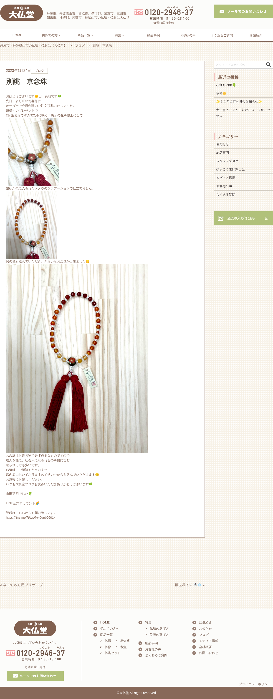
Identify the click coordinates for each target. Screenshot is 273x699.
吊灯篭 (125, 641)
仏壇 (108, 641)
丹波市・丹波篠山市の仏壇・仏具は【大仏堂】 (33, 45)
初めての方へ (51, 35)
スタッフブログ (227, 160)
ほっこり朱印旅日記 (230, 169)
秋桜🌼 (221, 93)
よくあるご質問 (222, 35)
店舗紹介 (256, 35)
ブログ (204, 634)
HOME (17, 35)
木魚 (123, 647)
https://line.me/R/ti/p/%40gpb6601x (30, 517)
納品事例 (153, 35)
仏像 (108, 647)
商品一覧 (106, 634)
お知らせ (222, 144)
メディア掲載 (225, 177)
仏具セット (113, 653)
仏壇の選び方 (159, 628)
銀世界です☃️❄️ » (190, 584)
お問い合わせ (208, 653)
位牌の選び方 (159, 634)
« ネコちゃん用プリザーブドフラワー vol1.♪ (37, 584)
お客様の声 (188, 35)
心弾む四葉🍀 (226, 85)
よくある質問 (225, 194)
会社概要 (205, 647)
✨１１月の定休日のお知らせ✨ (239, 101)
